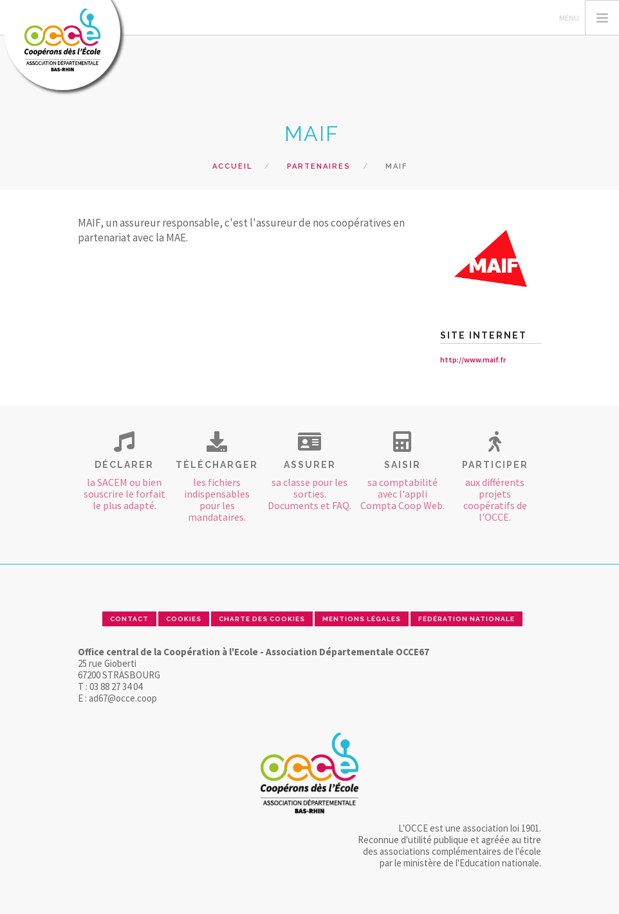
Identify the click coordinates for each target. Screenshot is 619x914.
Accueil (232, 166)
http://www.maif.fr (473, 359)
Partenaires (319, 166)
